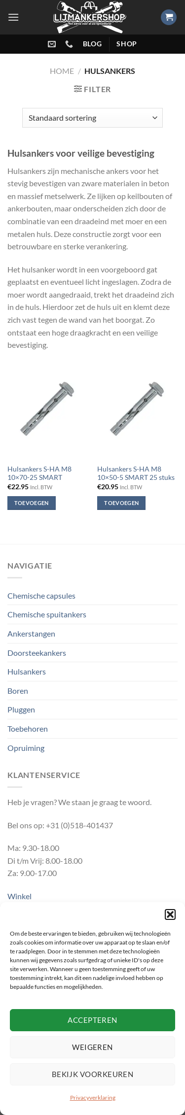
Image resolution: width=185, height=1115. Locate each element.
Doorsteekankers (36, 652)
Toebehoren (27, 728)
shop (126, 44)
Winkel (19, 896)
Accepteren (92, 1019)
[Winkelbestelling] (92, 118)
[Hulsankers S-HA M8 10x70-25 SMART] (47, 410)
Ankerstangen (31, 633)
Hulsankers (26, 671)
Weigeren (92, 1047)
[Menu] (13, 17)
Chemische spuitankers (46, 614)
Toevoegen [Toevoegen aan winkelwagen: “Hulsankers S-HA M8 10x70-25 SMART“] (31, 503)
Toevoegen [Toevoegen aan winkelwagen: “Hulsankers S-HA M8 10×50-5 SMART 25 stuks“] (121, 503)
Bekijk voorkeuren (93, 1074)
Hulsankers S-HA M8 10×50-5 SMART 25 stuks (136, 473)
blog (92, 44)
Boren (17, 690)
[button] (170, 914)
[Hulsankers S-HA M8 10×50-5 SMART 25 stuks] (137, 410)
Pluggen (21, 709)
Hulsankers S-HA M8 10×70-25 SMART (39, 473)
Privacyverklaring (92, 1097)
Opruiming (25, 747)
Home (62, 70)
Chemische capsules (41, 595)
